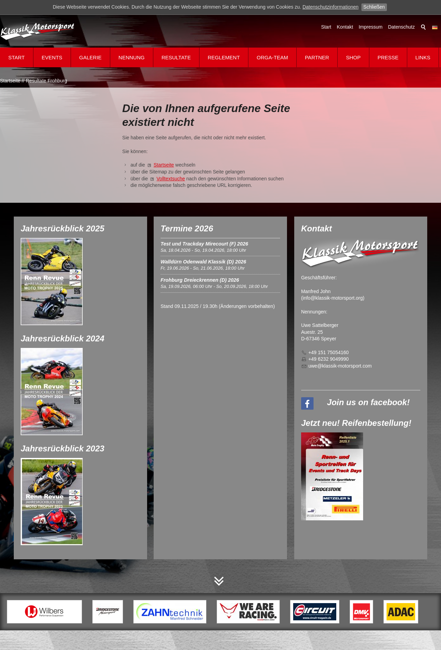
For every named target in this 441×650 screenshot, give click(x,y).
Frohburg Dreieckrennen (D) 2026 (200, 280)
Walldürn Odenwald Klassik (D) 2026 (203, 261)
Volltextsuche (170, 178)
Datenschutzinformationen (330, 7)
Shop (353, 57)
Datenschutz (401, 27)
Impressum (370, 27)
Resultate (176, 57)
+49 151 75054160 (328, 352)
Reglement (224, 57)
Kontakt (345, 27)
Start (326, 27)
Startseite (164, 165)
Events (52, 57)
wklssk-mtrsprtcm (340, 366)
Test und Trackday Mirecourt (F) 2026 (204, 244)
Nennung (132, 57)
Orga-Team (272, 57)
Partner (317, 57)
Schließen (374, 7)
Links (423, 57)
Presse (388, 57)
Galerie (90, 57)
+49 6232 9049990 (328, 359)
